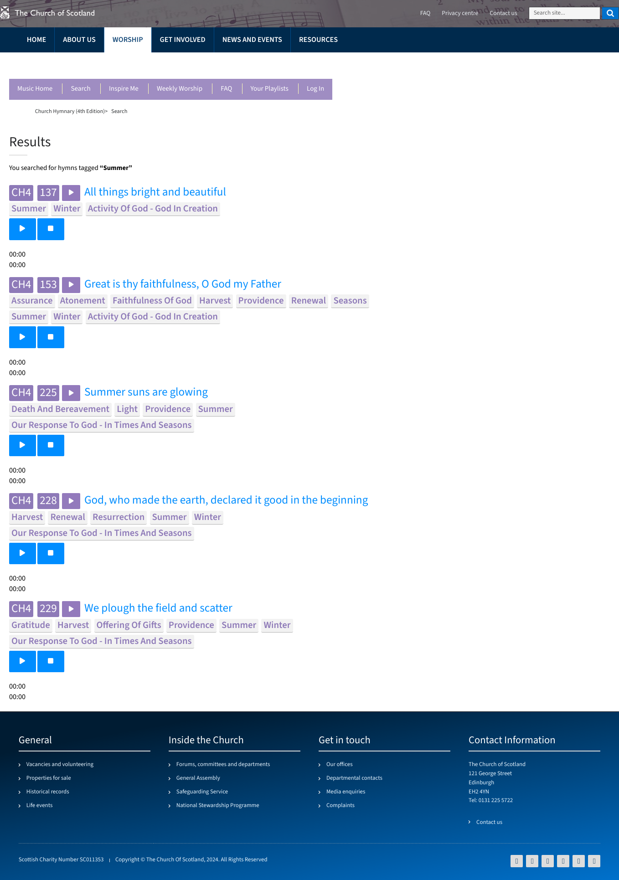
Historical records (47, 792)
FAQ (226, 89)
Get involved (183, 40)
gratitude (30, 625)
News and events (252, 40)
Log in (315, 89)
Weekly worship (179, 89)
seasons (349, 301)
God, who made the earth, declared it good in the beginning (226, 500)
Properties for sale (48, 778)
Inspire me (124, 89)
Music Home (34, 89)
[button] (22, 229)
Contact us (503, 13)
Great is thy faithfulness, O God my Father (182, 284)
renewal (308, 301)
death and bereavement (60, 409)
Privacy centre (460, 13)
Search (80, 89)
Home (36, 40)
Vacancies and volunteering (59, 765)
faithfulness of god (152, 301)
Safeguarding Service (202, 792)
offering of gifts (129, 625)
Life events (39, 806)
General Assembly (198, 778)
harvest (215, 301)
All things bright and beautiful (155, 192)
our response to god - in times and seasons (101, 425)
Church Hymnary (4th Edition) (70, 111)
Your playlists (270, 89)
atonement (82, 301)
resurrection (118, 517)
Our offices (339, 765)
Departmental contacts (354, 778)
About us (79, 40)
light (127, 409)
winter (66, 209)
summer (28, 209)
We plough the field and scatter (158, 608)
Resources (318, 40)
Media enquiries (345, 792)
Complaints (340, 806)
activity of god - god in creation (153, 209)
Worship (128, 40)
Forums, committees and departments (223, 765)
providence (261, 301)
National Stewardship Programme (217, 806)
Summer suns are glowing (146, 392)
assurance (32, 301)
